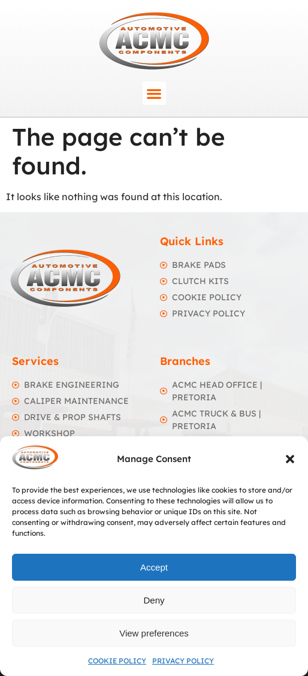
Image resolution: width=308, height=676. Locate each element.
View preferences (154, 633)
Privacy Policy (183, 660)
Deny (153, 600)
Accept (154, 567)
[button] (290, 459)
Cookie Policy (117, 660)
